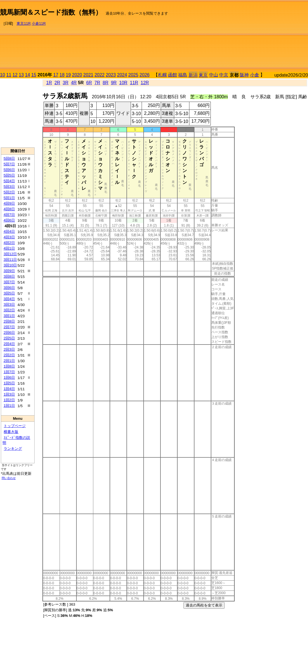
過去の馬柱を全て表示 (204, 605)
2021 (88, 74)
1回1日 (9, 405)
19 (68, 74)
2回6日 (9, 332)
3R (65, 82)
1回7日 (9, 372)
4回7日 (9, 215)
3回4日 (9, 299)
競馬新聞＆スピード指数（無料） (51, 12)
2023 (111, 74)
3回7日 (9, 282)
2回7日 (9, 327)
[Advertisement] (270, 37)
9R (114, 82)
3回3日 (9, 304)
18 (62, 74)
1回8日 (9, 366)
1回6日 (9, 377)
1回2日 (9, 400)
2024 (122, 74)
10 (2, 74)
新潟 (193, 75)
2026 (145, 74)
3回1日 (9, 316)
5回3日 (9, 186)
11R (134, 82)
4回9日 (9, 203)
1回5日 (9, 383)
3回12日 (10, 254)
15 (33, 74)
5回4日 (9, 181)
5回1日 (9, 198)
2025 (133, 74)
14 (27, 74)
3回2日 (9, 310)
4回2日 (9, 243)
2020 (77, 74)
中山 (213, 74)
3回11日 (10, 259)
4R (73, 82)
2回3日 (9, 349)
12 (15, 74)
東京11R (24, 23)
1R (49, 82)
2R (57, 82)
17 (55, 74)
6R (89, 82)
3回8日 (9, 276)
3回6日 (9, 288)
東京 (203, 75)
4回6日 (9, 220)
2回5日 (9, 338)
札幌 (162, 74)
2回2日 (9, 355)
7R (97, 82)
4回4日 (9, 231)
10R (123, 82)
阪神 (244, 74)
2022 (99, 74)
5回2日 (9, 192)
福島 (182, 74)
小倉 (254, 74)
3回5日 (9, 293)
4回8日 (9, 209)
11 (8, 74)
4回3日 (9, 237)
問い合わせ (9, 478)
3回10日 (10, 265)
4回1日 (9, 248)
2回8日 (9, 321)
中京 (223, 74)
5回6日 (9, 170)
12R (145, 82)
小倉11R (39, 23)
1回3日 (9, 394)
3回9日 (9, 271)
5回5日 (9, 175)
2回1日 (9, 361)
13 (21, 74)
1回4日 (9, 389)
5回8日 (9, 158)
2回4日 (9, 344)
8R (105, 82)
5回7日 (9, 164)
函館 (172, 74)
